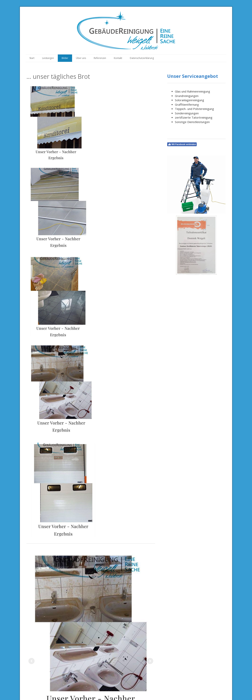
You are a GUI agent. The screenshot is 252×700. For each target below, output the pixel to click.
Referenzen (100, 58)
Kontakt (118, 58)
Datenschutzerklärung (142, 58)
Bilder (65, 58)
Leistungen (48, 58)
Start (31, 58)
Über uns (81, 58)
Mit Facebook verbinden (182, 144)
